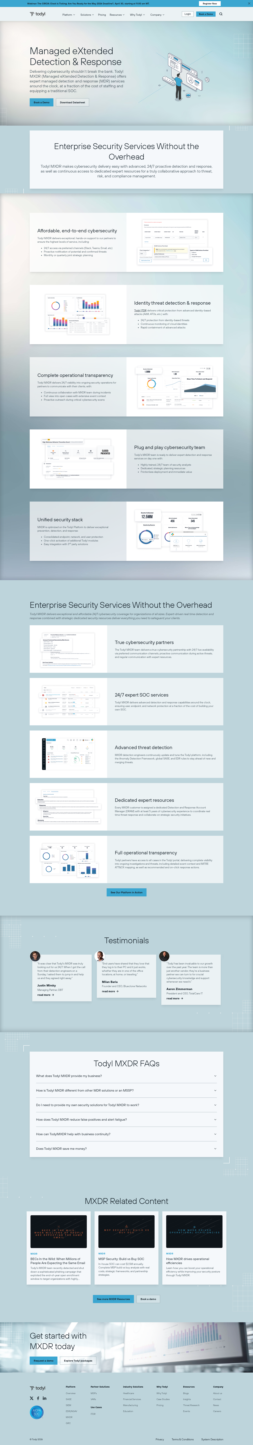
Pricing (102, 14)
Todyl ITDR (140, 310)
